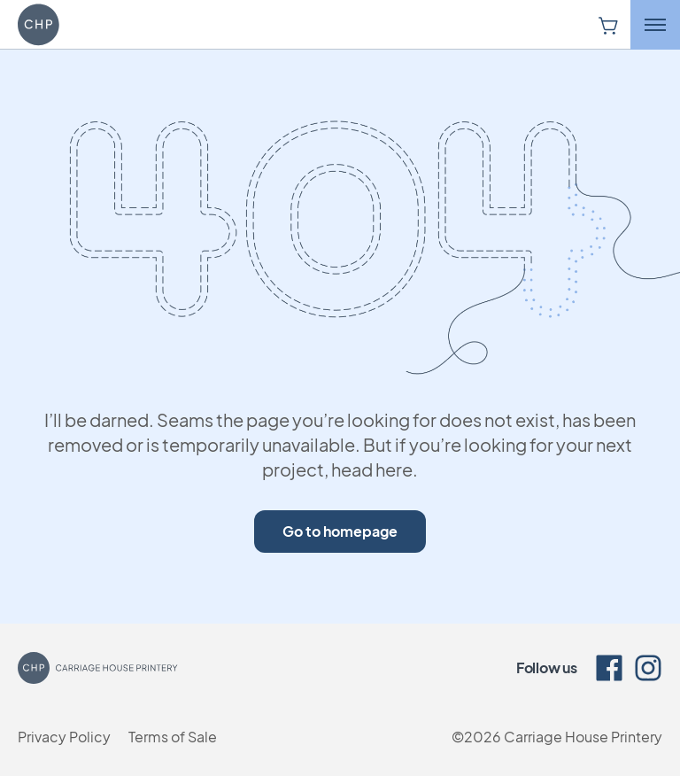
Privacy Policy (64, 736)
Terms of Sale (172, 736)
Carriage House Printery (583, 736)
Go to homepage (340, 531)
